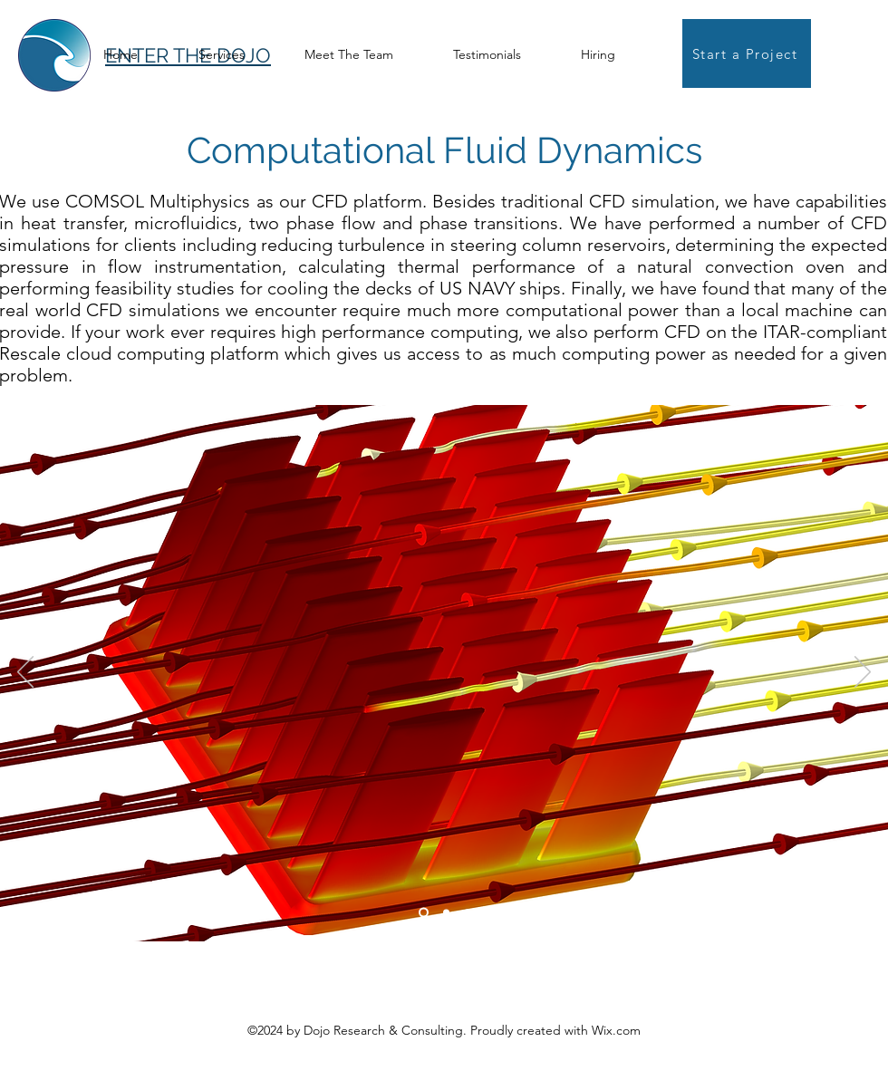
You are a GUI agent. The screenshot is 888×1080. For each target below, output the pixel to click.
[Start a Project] (746, 53)
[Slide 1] (424, 913)
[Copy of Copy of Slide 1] (467, 913)
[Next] (862, 673)
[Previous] (25, 673)
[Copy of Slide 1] (446, 913)
